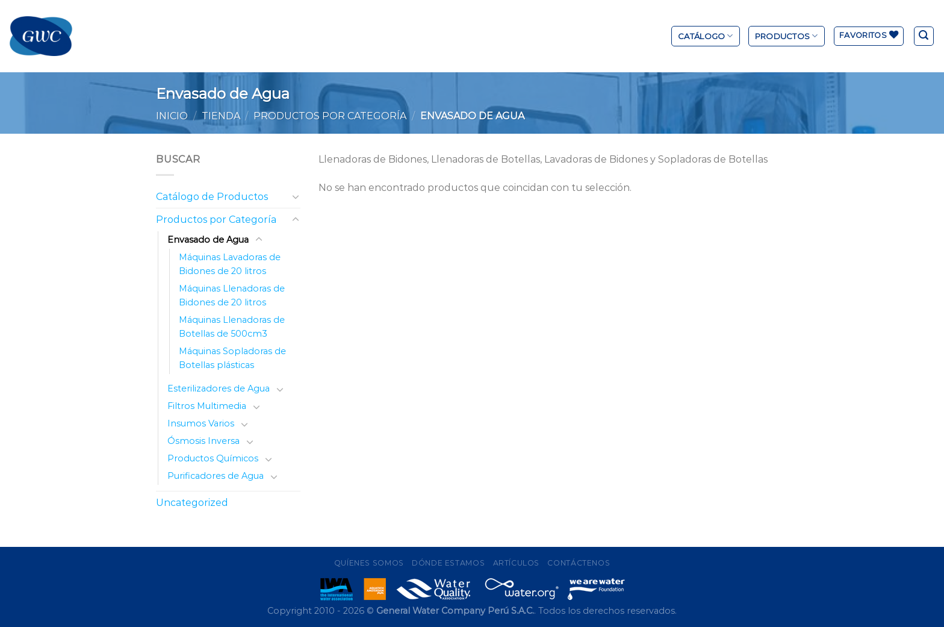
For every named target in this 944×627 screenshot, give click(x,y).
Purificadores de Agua (215, 475)
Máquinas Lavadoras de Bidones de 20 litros (230, 264)
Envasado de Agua (208, 239)
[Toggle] (295, 196)
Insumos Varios (200, 423)
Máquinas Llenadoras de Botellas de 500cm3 (232, 326)
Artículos (516, 562)
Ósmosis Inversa (203, 440)
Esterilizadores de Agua (218, 388)
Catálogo (705, 36)
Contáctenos (578, 562)
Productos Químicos (212, 458)
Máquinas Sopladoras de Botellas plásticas (232, 358)
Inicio (172, 116)
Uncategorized (192, 502)
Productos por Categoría (329, 116)
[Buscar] (924, 36)
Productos (786, 36)
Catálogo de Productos (212, 196)
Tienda (221, 116)
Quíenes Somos (369, 562)
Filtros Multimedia (206, 406)
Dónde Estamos (448, 562)
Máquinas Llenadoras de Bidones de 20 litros (232, 295)
